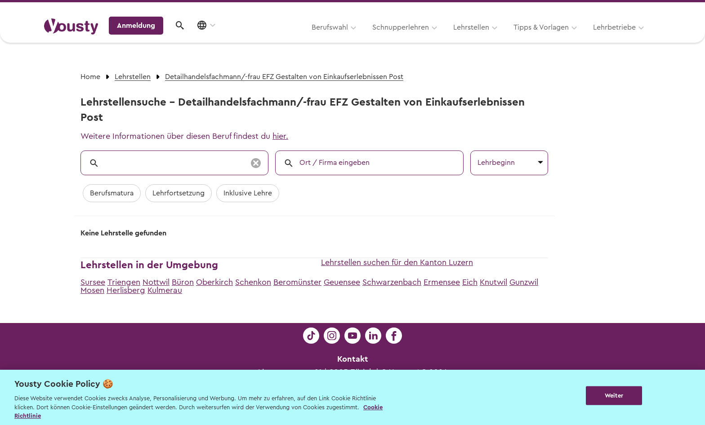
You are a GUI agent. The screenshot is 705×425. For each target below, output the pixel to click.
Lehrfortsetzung (178, 193)
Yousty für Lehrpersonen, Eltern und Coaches (493, 9)
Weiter (614, 396)
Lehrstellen (357, 39)
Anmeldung (583, 38)
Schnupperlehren (286, 39)
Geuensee (342, 282)
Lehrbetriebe (500, 39)
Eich (469, 282)
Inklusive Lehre (247, 193)
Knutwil (493, 282)
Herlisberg (126, 290)
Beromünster (297, 282)
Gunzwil (523, 282)
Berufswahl (215, 39)
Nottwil (156, 282)
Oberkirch (214, 282)
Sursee (92, 282)
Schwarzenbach (391, 282)
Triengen (123, 282)
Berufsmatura (112, 193)
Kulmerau (164, 290)
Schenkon (253, 282)
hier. (280, 136)
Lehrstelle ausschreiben (622, 9)
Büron (183, 282)
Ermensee (442, 282)
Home (90, 76)
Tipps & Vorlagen (427, 39)
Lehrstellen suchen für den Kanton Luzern (397, 262)
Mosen (92, 290)
